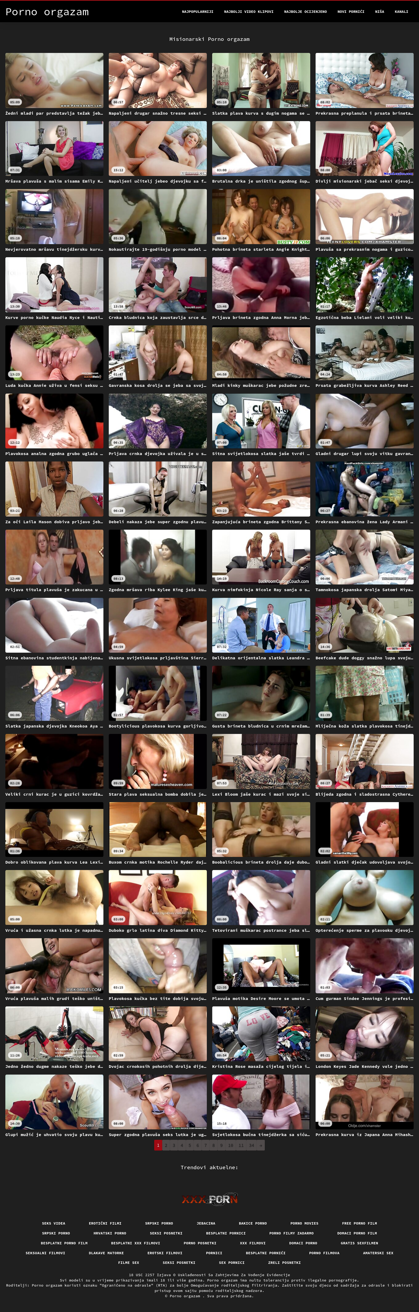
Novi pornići (350, 11)
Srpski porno (159, 1223)
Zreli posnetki (284, 1262)
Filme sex (128, 1262)
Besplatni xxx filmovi (135, 1243)
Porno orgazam (186, 1296)
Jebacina (206, 1223)
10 (230, 1145)
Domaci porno (303, 1243)
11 (241, 1145)
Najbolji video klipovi (249, 11)
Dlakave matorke (106, 1253)
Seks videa (53, 1223)
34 (251, 1145)
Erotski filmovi (165, 1253)
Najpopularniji (198, 11)
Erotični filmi (105, 1223)
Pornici (214, 1253)
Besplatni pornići (266, 1253)
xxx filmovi (253, 1243)
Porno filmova (324, 1253)
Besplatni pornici (226, 1233)
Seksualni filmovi (45, 1253)
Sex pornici (232, 1262)
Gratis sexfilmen (359, 1243)
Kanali (401, 11)
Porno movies (304, 1223)
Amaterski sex (378, 1253)
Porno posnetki (200, 1243)
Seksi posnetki (166, 1233)
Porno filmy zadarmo (291, 1233)
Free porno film (359, 1223)
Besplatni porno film (64, 1243)
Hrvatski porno (110, 1233)
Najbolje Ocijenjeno (305, 11)
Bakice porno (253, 1223)
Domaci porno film (357, 1233)
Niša (379, 11)
